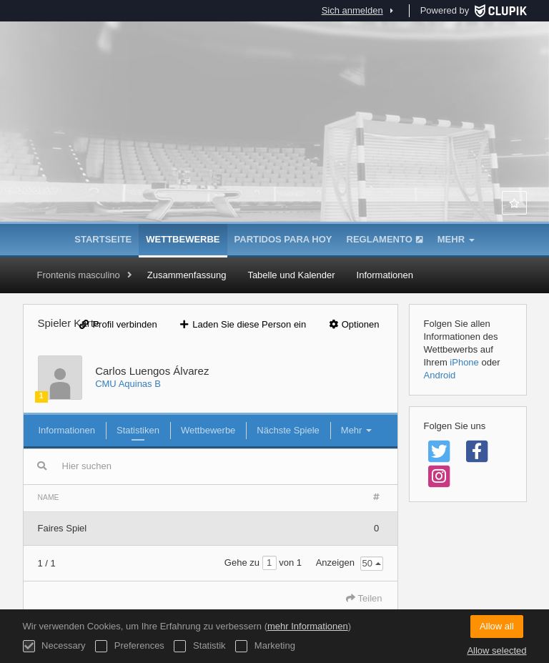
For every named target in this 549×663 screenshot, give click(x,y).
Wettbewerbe (182, 239)
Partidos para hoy (283, 239)
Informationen (385, 275)
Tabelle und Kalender (291, 275)
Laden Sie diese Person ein (242, 324)
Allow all (497, 626)
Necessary (54, 646)
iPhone (464, 362)
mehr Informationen (307, 626)
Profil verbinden (118, 324)
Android (440, 375)
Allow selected (496, 650)
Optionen (353, 324)
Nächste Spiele (288, 430)
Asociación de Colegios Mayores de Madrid (274, 150)
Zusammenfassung (187, 275)
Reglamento (385, 239)
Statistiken (138, 430)
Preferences (129, 646)
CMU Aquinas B (128, 383)
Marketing (265, 646)
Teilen (364, 598)
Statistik (199, 646)
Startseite (103, 239)
